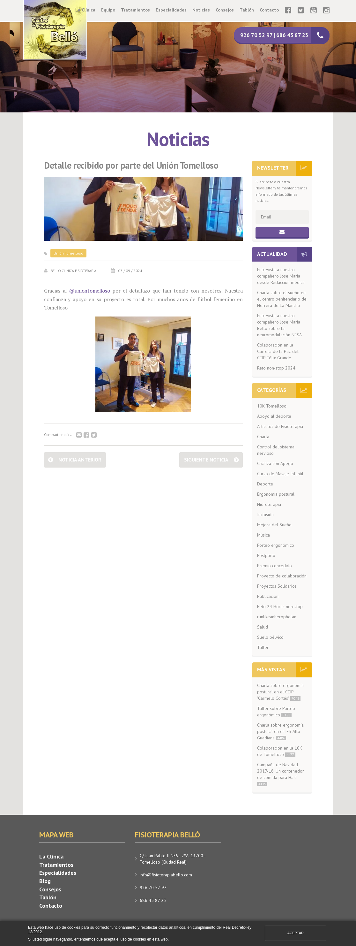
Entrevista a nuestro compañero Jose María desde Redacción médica (281, 276)
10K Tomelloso (271, 406)
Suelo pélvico (270, 637)
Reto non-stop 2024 (276, 368)
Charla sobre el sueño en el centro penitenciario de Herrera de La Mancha (282, 299)
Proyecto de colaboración (282, 576)
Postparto (266, 555)
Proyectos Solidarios (277, 586)
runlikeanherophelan (276, 617)
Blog (45, 881)
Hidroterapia (269, 504)
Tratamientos (135, 10)
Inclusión (265, 514)
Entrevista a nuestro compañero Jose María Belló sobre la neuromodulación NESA (279, 325)
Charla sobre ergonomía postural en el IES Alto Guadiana (280, 731)
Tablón (247, 10)
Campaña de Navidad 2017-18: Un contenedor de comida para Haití (280, 774)
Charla (263, 436)
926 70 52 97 (153, 887)
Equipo (108, 10)
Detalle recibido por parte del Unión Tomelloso (131, 166)
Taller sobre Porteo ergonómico (276, 712)
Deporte (265, 484)
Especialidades (171, 10)
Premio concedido (274, 565)
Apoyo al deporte (274, 416)
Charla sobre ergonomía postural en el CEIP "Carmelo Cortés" (280, 692)
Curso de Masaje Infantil (280, 474)
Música (263, 535)
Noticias (201, 10)
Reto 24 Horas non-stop (280, 606)
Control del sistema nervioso (275, 450)
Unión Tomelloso (68, 253)
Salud (262, 627)
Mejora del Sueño (274, 525)
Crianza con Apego (275, 463)
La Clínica (85, 10)
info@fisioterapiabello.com (166, 875)
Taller (263, 647)
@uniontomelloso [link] (89, 290)
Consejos (225, 10)
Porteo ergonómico (275, 545)
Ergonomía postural (275, 494)
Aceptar (295, 933)
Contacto (269, 10)
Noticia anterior (79, 459)
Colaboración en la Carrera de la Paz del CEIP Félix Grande (278, 351)
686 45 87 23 (153, 900)
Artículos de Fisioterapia (280, 426)
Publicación (267, 596)
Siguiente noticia (206, 459)
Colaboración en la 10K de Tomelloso (279, 751)
